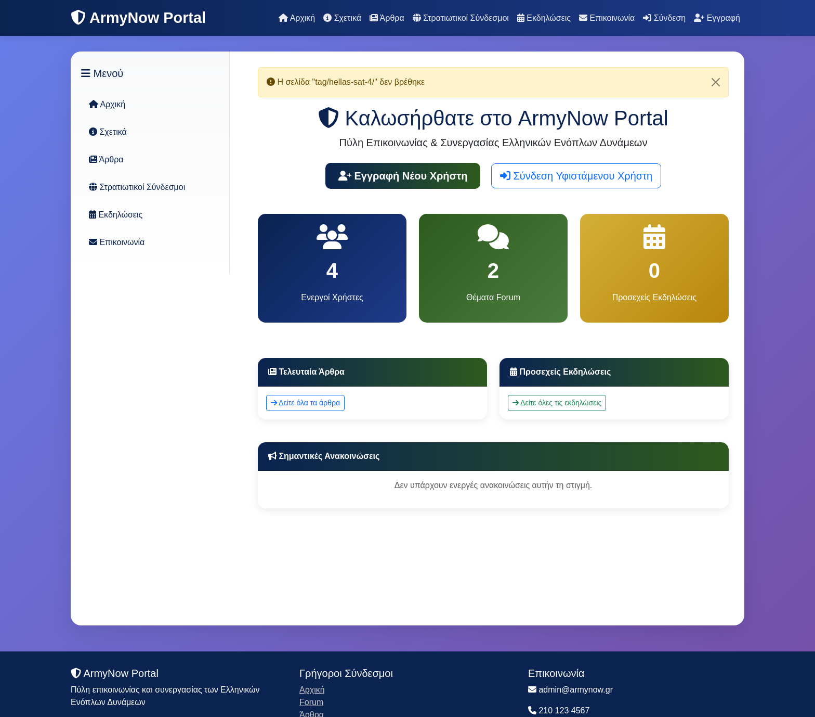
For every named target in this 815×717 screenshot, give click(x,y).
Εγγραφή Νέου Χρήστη (403, 176)
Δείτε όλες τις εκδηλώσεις (556, 403)
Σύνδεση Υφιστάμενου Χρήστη (576, 176)
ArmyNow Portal (138, 17)
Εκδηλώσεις (544, 18)
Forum (311, 702)
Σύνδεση (664, 18)
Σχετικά (342, 18)
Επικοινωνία (607, 18)
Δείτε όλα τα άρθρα (305, 403)
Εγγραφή (717, 18)
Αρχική (297, 18)
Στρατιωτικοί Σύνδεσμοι (461, 18)
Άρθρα (387, 18)
